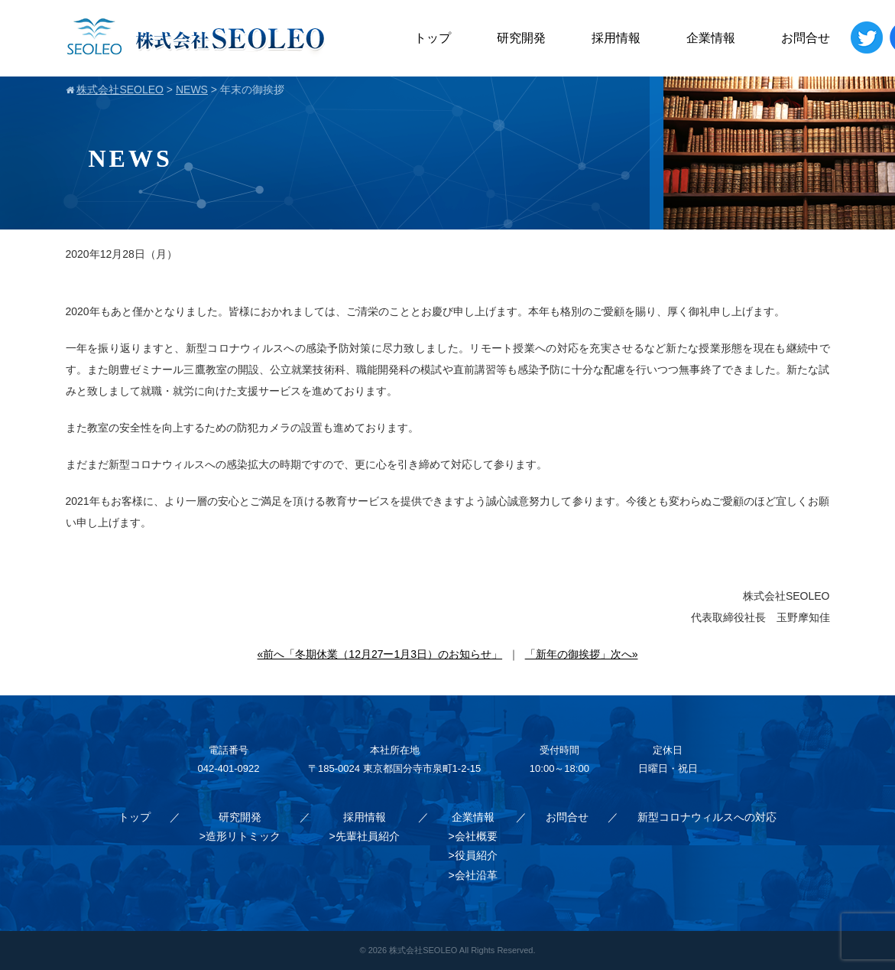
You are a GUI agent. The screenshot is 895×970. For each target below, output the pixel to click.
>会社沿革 (472, 875)
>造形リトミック (239, 836)
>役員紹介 (472, 855)
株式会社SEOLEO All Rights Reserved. (462, 950)
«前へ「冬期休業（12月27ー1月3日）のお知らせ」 (380, 654)
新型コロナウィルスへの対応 (707, 817)
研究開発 (521, 37)
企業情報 (710, 37)
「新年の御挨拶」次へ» (581, 654)
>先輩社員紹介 (364, 836)
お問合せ (805, 37)
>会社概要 (472, 836)
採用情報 (616, 37)
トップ (432, 37)
